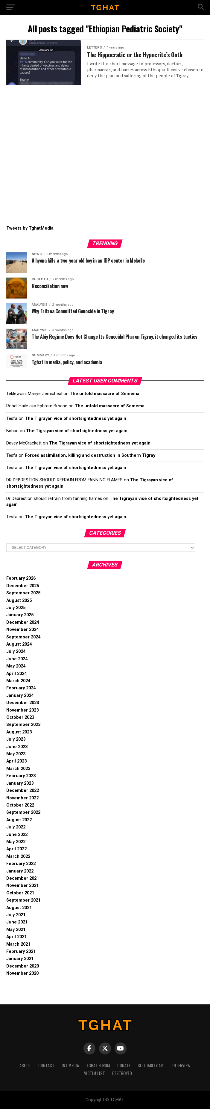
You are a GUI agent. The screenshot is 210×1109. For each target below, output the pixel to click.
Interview (181, 1065)
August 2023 (19, 732)
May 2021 (15, 929)
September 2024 (23, 637)
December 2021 (22, 878)
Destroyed (122, 1073)
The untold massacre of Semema (104, 393)
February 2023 (21, 775)
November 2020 (22, 973)
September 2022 (23, 812)
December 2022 (22, 790)
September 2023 (23, 724)
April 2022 (16, 849)
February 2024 (21, 688)
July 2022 (15, 827)
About (25, 1065)
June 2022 (17, 834)
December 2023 (22, 702)
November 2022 (22, 798)
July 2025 (15, 607)
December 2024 (22, 622)
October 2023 (20, 717)
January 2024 (20, 695)
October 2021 (20, 893)
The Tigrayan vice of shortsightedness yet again (75, 418)
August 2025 (19, 600)
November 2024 (22, 629)
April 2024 (16, 673)
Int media (70, 1065)
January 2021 (20, 958)
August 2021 (19, 907)
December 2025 (22, 585)
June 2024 (17, 659)
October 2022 (20, 805)
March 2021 (18, 944)
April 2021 (16, 936)
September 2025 (23, 593)
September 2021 (23, 900)
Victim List (94, 1073)
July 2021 (15, 914)
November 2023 (22, 710)
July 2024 (15, 651)
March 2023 (18, 768)
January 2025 (20, 614)
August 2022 (19, 819)
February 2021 (21, 951)
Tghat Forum (98, 1065)
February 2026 (21, 578)
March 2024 (18, 680)
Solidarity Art (151, 1065)
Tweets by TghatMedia (30, 228)
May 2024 (15, 666)
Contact (46, 1065)
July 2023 (15, 739)
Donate (123, 1065)
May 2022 (15, 841)
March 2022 (18, 856)
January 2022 (20, 871)
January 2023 (20, 783)
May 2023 (15, 754)
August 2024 (19, 644)
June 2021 (17, 922)
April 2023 (16, 761)
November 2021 (22, 885)
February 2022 (21, 863)
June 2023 (17, 746)
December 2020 (22, 966)
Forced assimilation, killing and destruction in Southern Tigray (90, 455)
